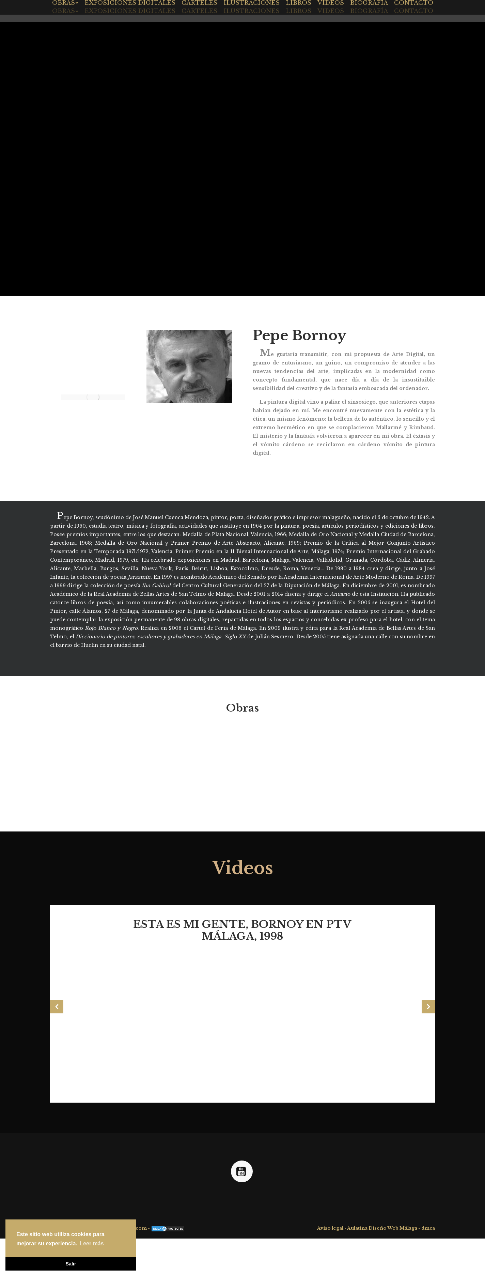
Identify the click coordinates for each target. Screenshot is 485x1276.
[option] (242, 998)
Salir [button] (70, 1263)
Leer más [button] (92, 1243)
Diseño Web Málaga (393, 1228)
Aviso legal (330, 1228)
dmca (428, 1228)
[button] (56, 1006)
